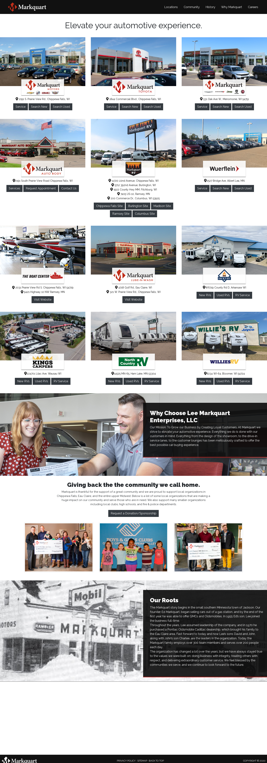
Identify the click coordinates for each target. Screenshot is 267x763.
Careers (253, 7)
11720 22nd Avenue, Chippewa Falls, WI (133, 180)
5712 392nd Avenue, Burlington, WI (133, 185)
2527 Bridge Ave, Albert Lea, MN (224, 180)
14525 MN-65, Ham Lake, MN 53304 (133, 373)
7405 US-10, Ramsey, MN (133, 193)
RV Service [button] (242, 295)
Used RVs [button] (223, 295)
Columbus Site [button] (145, 213)
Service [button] (21, 106)
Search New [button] (39, 106)
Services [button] (14, 188)
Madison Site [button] (162, 206)
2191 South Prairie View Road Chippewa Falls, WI (43, 180)
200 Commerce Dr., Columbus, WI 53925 (133, 198)
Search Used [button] (61, 106)
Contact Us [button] (69, 188)
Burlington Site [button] (138, 206)
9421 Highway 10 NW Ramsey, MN (43, 291)
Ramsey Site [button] (120, 213)
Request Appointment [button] (41, 188)
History (210, 7)
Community (192, 7)
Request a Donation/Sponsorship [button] (133, 513)
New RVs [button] (205, 295)
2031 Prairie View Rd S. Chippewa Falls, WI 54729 (42, 287)
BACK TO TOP (156, 760)
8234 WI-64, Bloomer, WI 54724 (224, 373)
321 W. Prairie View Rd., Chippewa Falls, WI (133, 291)
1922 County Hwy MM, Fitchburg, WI (133, 189)
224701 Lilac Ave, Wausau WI (42, 373)
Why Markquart (231, 7)
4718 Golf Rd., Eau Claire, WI (133, 287)
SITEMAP (142, 760)
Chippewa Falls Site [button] (109, 206)
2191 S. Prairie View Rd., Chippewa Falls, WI (43, 99)
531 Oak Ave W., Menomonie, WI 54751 (224, 99)
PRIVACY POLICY (126, 760)
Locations (171, 7)
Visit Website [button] (42, 299)
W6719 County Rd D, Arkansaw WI (224, 287)
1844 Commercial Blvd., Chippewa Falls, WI (133, 99)
